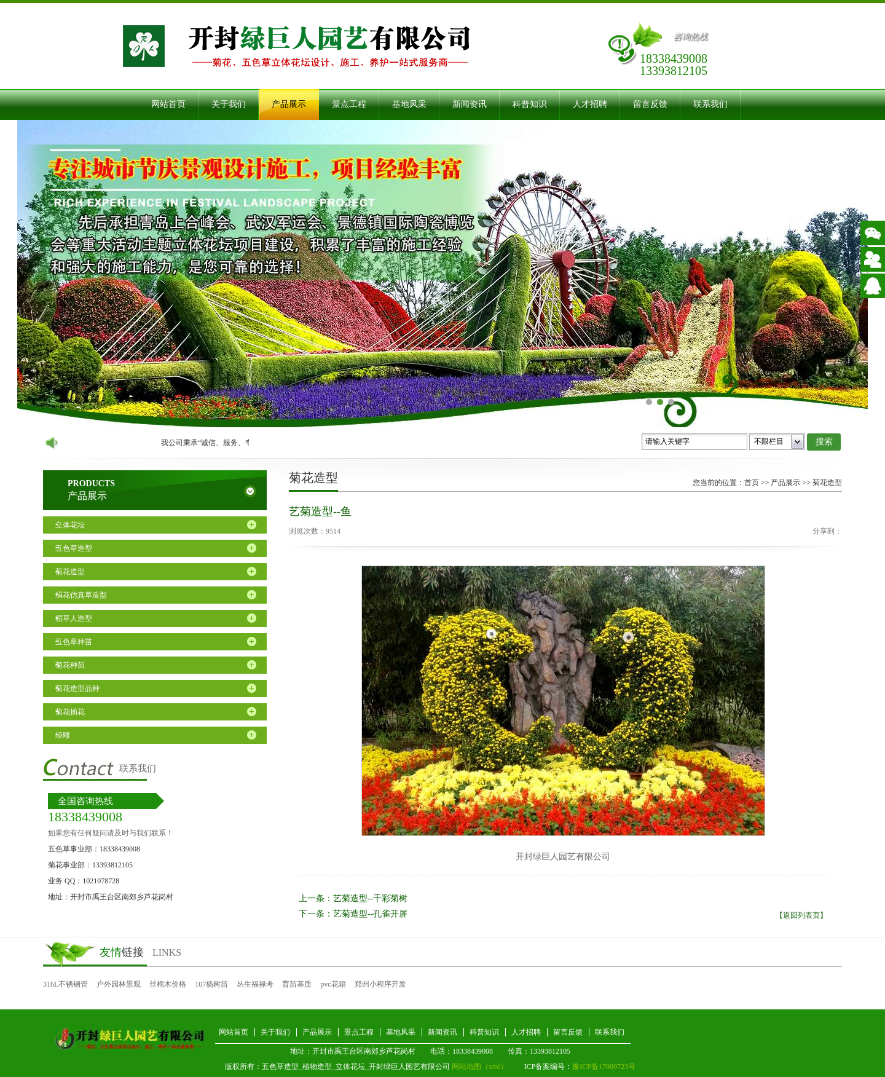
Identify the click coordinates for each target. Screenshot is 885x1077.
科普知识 (530, 104)
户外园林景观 (118, 984)
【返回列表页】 (801, 915)
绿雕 (62, 735)
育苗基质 (297, 984)
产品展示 (289, 104)
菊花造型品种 (77, 688)
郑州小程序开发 (380, 984)
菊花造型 (70, 571)
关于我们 (228, 104)
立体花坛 (70, 525)
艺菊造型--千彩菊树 (370, 898)
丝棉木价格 (167, 984)
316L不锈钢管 (65, 984)
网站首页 (168, 104)
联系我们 (710, 104)
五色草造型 (73, 548)
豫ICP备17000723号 (603, 1066)
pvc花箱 (332, 984)
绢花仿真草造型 (81, 595)
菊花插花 (70, 712)
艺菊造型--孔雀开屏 (370, 913)
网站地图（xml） (480, 1066)
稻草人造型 (73, 618)
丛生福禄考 (255, 984)
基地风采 (409, 104)
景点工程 (349, 104)
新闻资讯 (469, 104)
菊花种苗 (70, 665)
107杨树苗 (211, 984)
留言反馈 (650, 104)
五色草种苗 (73, 641)
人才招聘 (590, 104)
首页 (751, 482)
